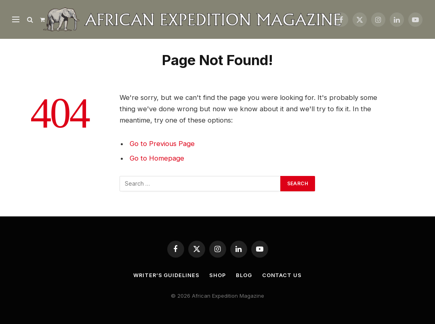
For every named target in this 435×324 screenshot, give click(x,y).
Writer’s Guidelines (166, 275)
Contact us (282, 275)
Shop (218, 275)
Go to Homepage (157, 158)
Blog (245, 275)
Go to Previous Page (162, 144)
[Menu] (15, 20)
